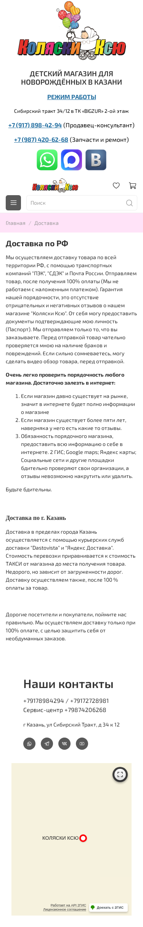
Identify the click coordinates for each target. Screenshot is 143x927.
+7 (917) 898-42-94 (35, 124)
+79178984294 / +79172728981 (66, 700)
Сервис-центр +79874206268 (64, 709)
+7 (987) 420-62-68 (41, 139)
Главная (16, 223)
